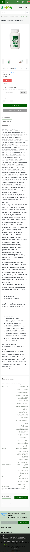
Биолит (13, 73)
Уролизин (16, 16)
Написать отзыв (21, 497)
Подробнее (5, 544)
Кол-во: (5, 98)
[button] (12, 2)
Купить (23, 92)
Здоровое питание (8, 16)
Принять (16, 548)
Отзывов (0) (6, 125)
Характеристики (7, 121)
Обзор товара (7, 118)
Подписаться (23, 522)
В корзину (15, 105)
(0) (15, 68)
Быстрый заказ (15, 110)
